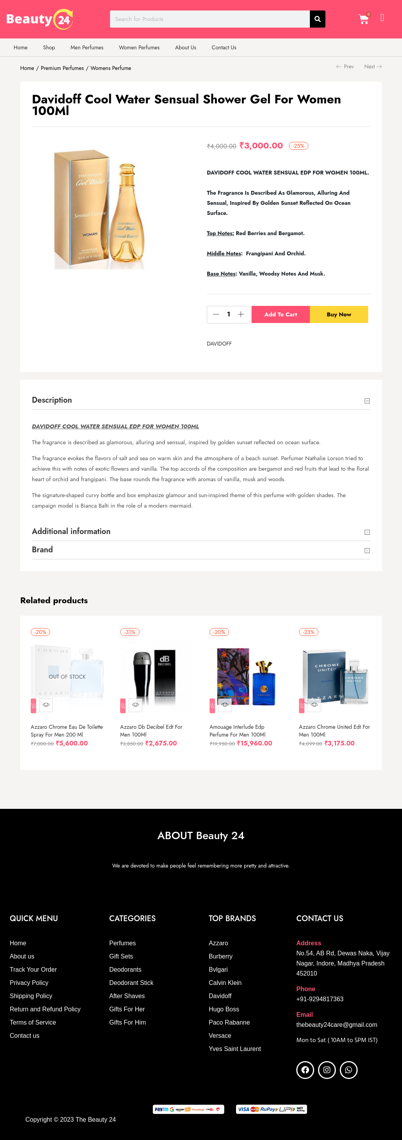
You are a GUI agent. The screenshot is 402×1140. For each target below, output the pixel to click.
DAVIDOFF (219, 343)
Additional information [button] (201, 532)
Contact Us (224, 47)
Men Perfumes (86, 47)
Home (21, 47)
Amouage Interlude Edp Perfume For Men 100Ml (239, 727)
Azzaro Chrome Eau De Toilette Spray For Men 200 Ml (64, 730)
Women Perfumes (139, 47)
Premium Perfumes (62, 68)
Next (373, 66)
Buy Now (340, 314)
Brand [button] (201, 550)
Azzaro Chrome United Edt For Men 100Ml (332, 727)
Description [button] (201, 401)
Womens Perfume (111, 68)
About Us (185, 47)
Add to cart (281, 314)
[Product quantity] (228, 314)
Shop (49, 47)
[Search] (317, 19)
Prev (345, 66)
